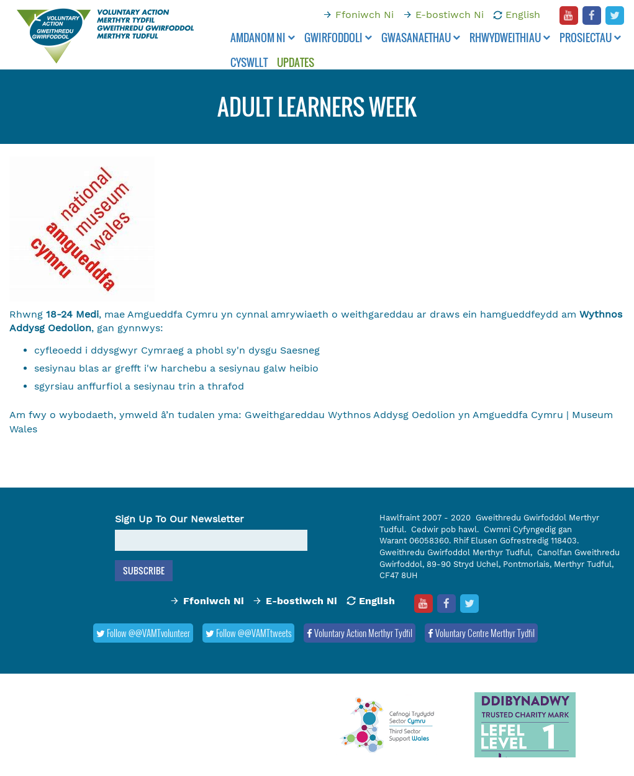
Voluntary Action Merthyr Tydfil (359, 633)
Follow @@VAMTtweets (248, 633)
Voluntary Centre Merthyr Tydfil (481, 633)
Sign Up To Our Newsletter (179, 519)
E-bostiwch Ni (449, 14)
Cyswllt (249, 62)
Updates (295, 62)
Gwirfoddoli (338, 37)
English (522, 14)
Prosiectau (590, 37)
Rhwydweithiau (509, 37)
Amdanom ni (262, 37)
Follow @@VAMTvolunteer (143, 633)
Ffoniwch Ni (364, 14)
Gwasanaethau (420, 37)
